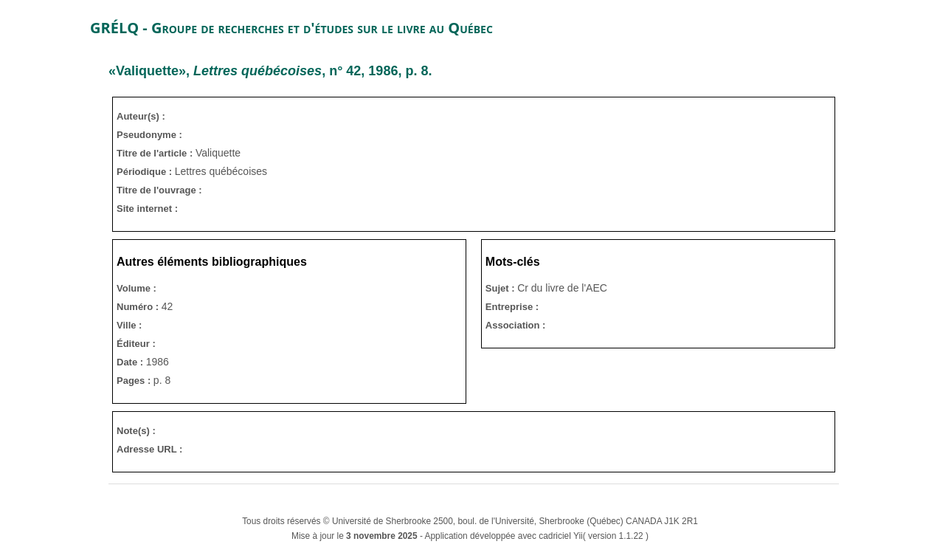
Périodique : (146, 171)
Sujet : (501, 288)
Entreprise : (512, 306)
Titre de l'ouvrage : (159, 190)
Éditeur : (136, 343)
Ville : (129, 325)
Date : (131, 362)
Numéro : (139, 306)
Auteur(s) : (141, 116)
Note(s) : (136, 430)
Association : (515, 325)
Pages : (135, 380)
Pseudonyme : (149, 134)
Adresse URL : (149, 449)
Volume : (136, 288)
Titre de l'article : (156, 153)
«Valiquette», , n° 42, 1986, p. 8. (270, 70)
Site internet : (147, 208)
